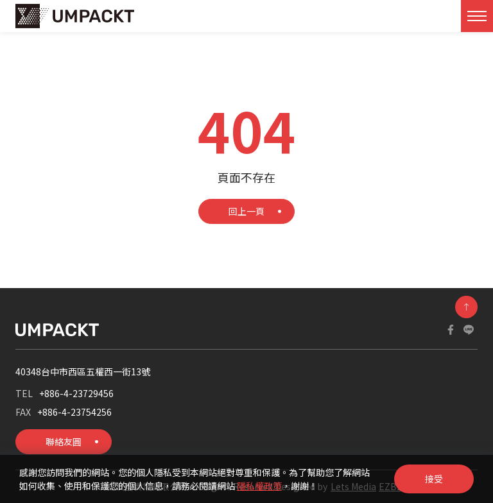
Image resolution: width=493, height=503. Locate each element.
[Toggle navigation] (477, 16)
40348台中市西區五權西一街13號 (82, 371)
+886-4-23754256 (74, 411)
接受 (434, 478)
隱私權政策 (259, 485)
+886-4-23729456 (76, 393)
